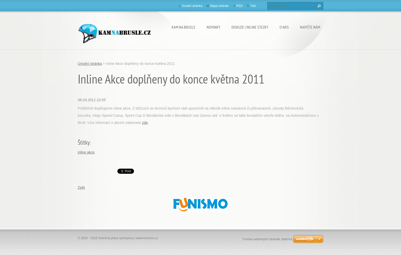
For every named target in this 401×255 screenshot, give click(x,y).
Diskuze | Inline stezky (249, 27)
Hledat (318, 6)
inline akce (86, 152)
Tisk (253, 6)
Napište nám (310, 27)
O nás (284, 27)
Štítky (84, 142)
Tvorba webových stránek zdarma (267, 239)
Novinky (213, 27)
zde (145, 123)
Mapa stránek (219, 6)
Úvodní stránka (192, 6)
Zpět (81, 188)
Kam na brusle (183, 27)
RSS (239, 6)
